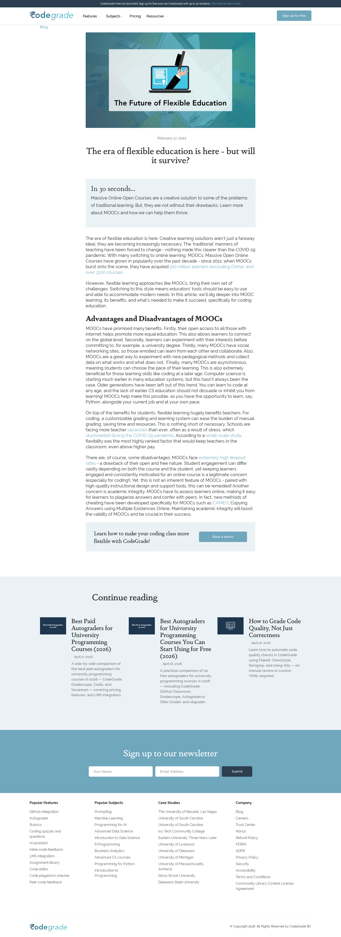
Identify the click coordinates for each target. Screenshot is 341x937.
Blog (44, 27)
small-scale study (223, 435)
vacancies (137, 429)
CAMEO (221, 502)
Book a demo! (223, 537)
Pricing (135, 16)
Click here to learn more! (226, 3)
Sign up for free (294, 15)
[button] (91, 15)
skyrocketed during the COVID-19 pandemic (130, 435)
